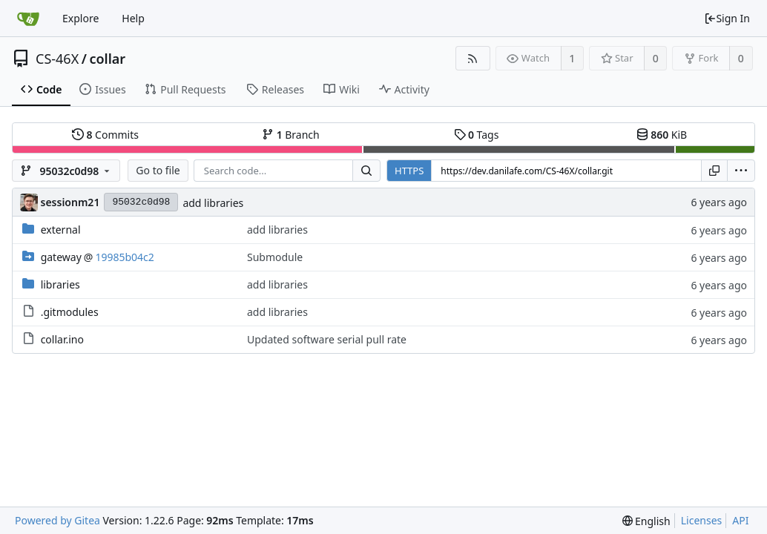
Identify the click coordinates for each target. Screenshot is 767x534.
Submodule (275, 257)
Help (133, 18)
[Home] (28, 18)
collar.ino (62, 339)
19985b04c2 (124, 257)
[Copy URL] (714, 170)
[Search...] (366, 170)
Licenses (701, 520)
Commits (105, 135)
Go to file (158, 170)
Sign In (727, 18)
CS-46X (57, 58)
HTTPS (409, 170)
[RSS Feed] (472, 58)
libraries (60, 284)
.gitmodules (70, 312)
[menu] (741, 170)
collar (107, 58)
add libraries (212, 203)
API (740, 520)
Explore (80, 18)
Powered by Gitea (57, 520)
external (61, 229)
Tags (476, 135)
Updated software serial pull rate (326, 339)
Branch (291, 135)
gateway (61, 257)
